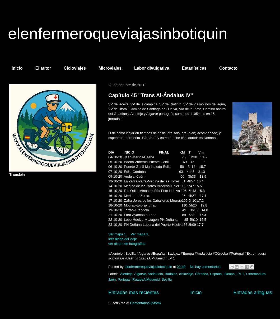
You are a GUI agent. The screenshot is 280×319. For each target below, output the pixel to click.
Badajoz (171, 274)
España (216, 274)
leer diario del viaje (122, 239)
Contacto (228, 68)
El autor (43, 68)
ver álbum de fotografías (126, 244)
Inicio (17, 68)
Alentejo (126, 274)
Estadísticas (194, 68)
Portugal (124, 279)
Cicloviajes (75, 68)
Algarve (140, 274)
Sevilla (167, 279)
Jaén (112, 279)
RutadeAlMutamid (146, 279)
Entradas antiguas (252, 292)
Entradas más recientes (133, 292)
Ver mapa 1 (117, 234)
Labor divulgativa (151, 68)
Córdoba (201, 274)
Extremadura (255, 274)
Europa (229, 274)
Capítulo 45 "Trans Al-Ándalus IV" (150, 95)
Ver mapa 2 (139, 234)
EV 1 (240, 274)
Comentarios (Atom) (145, 303)
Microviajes (110, 68)
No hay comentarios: (206, 267)
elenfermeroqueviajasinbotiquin (117, 33)
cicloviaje (186, 274)
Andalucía (155, 274)
